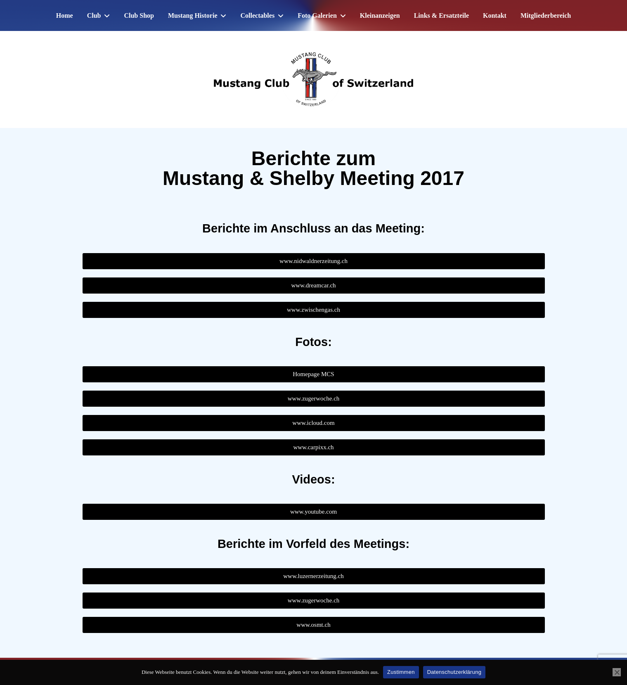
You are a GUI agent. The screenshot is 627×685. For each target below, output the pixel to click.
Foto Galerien (317, 15)
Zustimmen (401, 672)
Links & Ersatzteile (441, 15)
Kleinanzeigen (380, 15)
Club (94, 15)
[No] (617, 672)
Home (64, 15)
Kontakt (494, 15)
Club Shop (139, 15)
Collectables (257, 15)
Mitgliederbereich (546, 15)
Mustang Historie (193, 15)
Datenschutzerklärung (454, 672)
